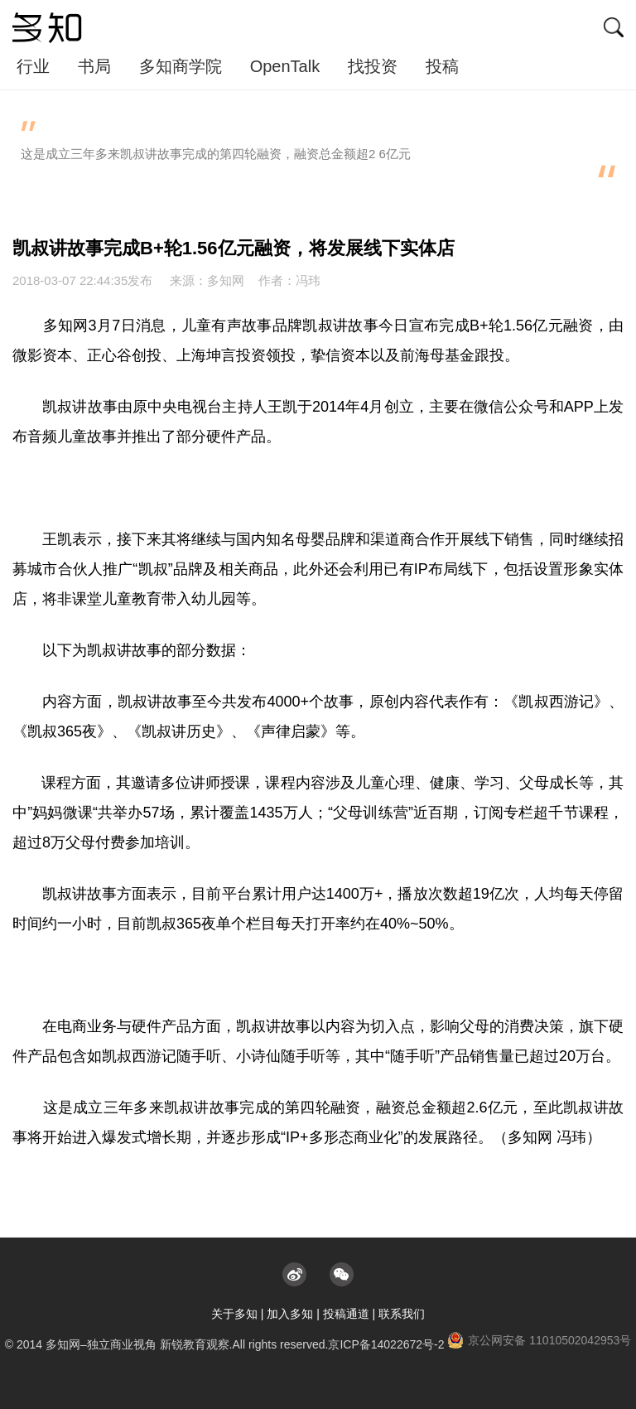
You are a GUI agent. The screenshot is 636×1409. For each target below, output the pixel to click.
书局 (94, 66)
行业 (33, 66)
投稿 (442, 66)
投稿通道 (346, 1313)
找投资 (373, 66)
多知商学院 (180, 66)
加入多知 (290, 1313)
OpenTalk (285, 66)
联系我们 (401, 1313)
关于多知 (234, 1313)
